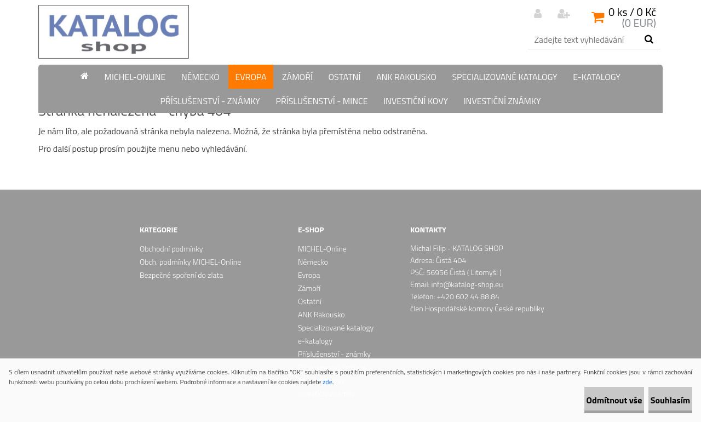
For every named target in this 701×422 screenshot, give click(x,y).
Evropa (250, 76)
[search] (648, 39)
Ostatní (344, 76)
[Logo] (113, 31)
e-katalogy (596, 76)
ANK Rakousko (406, 76)
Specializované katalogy (504, 76)
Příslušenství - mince (321, 100)
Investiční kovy (415, 100)
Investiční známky (502, 100)
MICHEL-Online (135, 76)
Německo (200, 76)
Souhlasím (659, 400)
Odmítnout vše (579, 400)
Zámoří (297, 76)
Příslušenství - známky (210, 100)
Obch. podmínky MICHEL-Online (190, 261)
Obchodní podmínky (171, 248)
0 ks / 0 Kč (632, 11)
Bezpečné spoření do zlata (181, 275)
